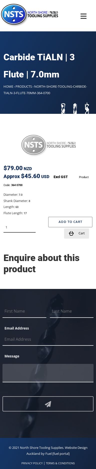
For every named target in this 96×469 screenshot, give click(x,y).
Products (23, 86)
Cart (76, 233)
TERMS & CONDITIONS (60, 463)
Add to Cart (70, 222)
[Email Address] (48, 339)
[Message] (48, 373)
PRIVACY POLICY (32, 463)
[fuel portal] (61, 454)
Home (8, 86)
